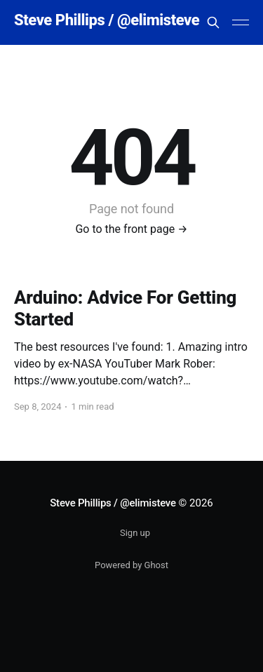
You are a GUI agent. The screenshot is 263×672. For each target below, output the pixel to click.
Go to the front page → (131, 229)
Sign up (135, 532)
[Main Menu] (240, 22)
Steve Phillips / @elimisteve (106, 20)
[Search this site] (213, 22)
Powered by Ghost (131, 565)
